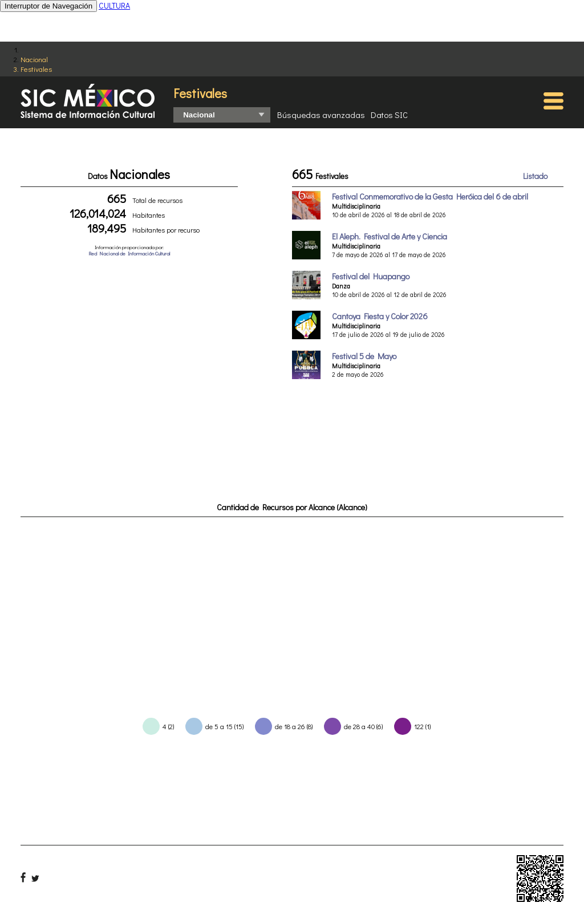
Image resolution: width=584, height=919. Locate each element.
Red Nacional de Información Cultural (129, 253)
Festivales (36, 69)
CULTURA (114, 5)
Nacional (34, 59)
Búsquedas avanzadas (321, 114)
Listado (535, 175)
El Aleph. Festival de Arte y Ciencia (389, 236)
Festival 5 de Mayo (364, 356)
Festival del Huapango (370, 276)
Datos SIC (389, 114)
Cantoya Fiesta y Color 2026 (380, 316)
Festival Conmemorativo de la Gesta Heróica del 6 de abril (430, 196)
